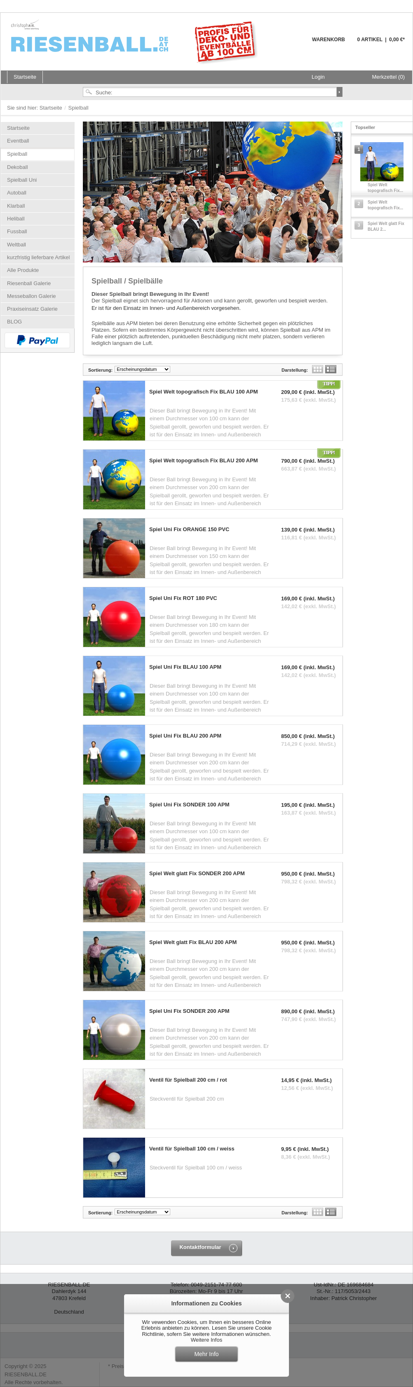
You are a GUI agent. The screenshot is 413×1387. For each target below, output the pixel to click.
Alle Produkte (23, 270)
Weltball (16, 244)
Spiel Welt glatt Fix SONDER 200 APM (197, 873)
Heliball (16, 219)
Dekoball (17, 167)
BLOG (14, 322)
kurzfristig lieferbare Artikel (38, 257)
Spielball (17, 154)
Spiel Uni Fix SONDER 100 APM (189, 805)
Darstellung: (295, 370)
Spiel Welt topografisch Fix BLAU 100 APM (203, 392)
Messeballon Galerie (31, 296)
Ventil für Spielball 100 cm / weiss (192, 1149)
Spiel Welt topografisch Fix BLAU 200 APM (203, 461)
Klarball (16, 206)
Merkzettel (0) (388, 77)
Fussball (17, 231)
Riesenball (135, 41)
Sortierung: (100, 370)
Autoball (16, 193)
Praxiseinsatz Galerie (32, 309)
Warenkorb (292, 44)
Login (318, 77)
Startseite (52, 108)
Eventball (18, 141)
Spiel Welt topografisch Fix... (385, 188)
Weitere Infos (206, 1340)
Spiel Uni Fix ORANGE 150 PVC (189, 529)
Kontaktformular (200, 1247)
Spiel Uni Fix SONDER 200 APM (189, 1011)
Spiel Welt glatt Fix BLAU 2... (386, 226)
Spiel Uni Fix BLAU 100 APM (185, 667)
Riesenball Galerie (29, 283)
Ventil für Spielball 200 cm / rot (188, 1080)
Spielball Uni (22, 180)
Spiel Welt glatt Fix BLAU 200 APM (193, 942)
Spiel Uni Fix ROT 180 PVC (183, 598)
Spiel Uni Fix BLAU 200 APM (185, 736)
